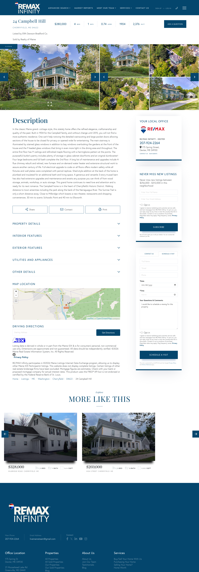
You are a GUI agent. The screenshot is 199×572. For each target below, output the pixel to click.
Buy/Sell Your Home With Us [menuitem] (128, 558)
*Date (142, 281)
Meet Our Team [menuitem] (105, 8)
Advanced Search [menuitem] (58, 8)
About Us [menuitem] (86, 558)
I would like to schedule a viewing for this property (159, 315)
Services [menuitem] (125, 8)
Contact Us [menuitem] (142, 8)
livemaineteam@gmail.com (42, 538)
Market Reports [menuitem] (83, 8)
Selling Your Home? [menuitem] (123, 564)
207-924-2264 (150, 143)
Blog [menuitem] (47, 570)
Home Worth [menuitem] (120, 567)
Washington (43, 378)
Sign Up (158, 8)
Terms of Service (146, 364)
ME (33, 378)
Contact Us (144, 153)
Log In (168, 8)
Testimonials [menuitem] (88, 564)
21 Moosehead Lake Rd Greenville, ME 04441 (16, 569)
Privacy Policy (21, 357)
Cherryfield (58, 378)
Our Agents (153, 153)
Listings (25, 378)
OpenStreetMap (104, 318)
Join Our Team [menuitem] (89, 561)
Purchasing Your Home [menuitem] (125, 561)
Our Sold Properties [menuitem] (54, 567)
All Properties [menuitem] (51, 558)
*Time (142, 291)
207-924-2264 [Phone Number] (12, 538)
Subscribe (158, 227)
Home (15, 378)
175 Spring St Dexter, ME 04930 (14, 560)
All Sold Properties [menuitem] (54, 561)
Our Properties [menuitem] (52, 564)
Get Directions (108, 332)
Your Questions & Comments (151, 300)
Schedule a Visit (168, 254)
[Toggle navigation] (184, 8)
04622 (69, 378)
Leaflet (90, 318)
